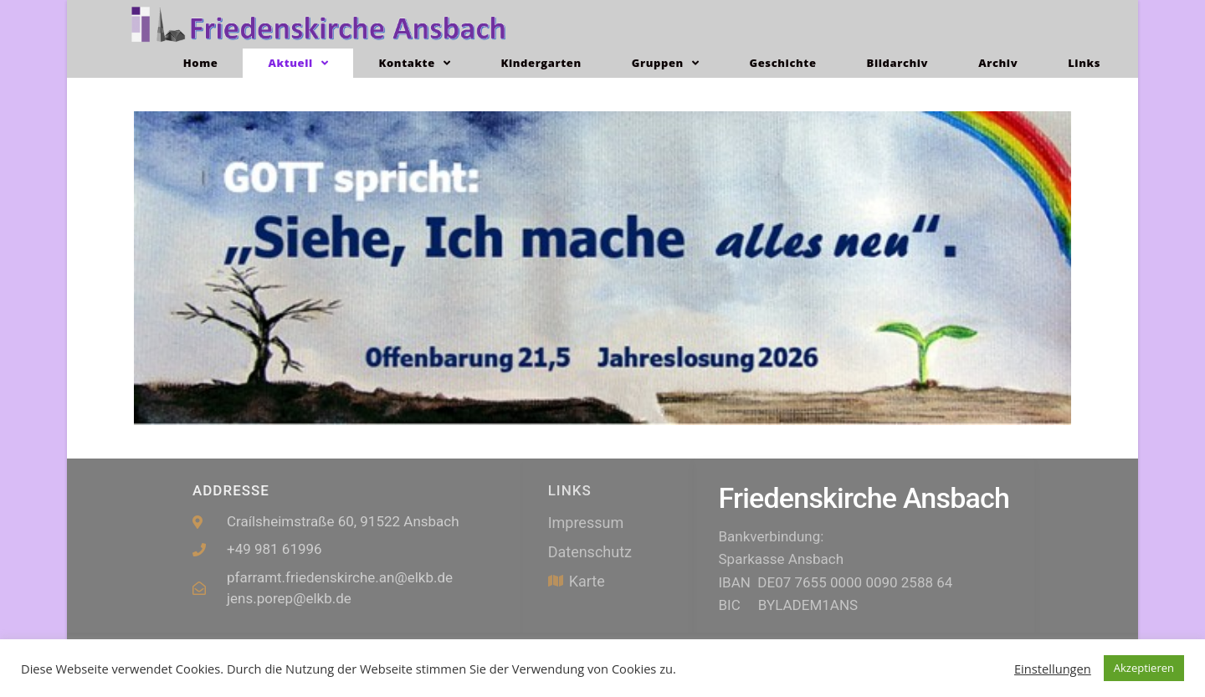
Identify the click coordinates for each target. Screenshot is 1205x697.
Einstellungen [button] (1052, 668)
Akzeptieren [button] (1144, 667)
